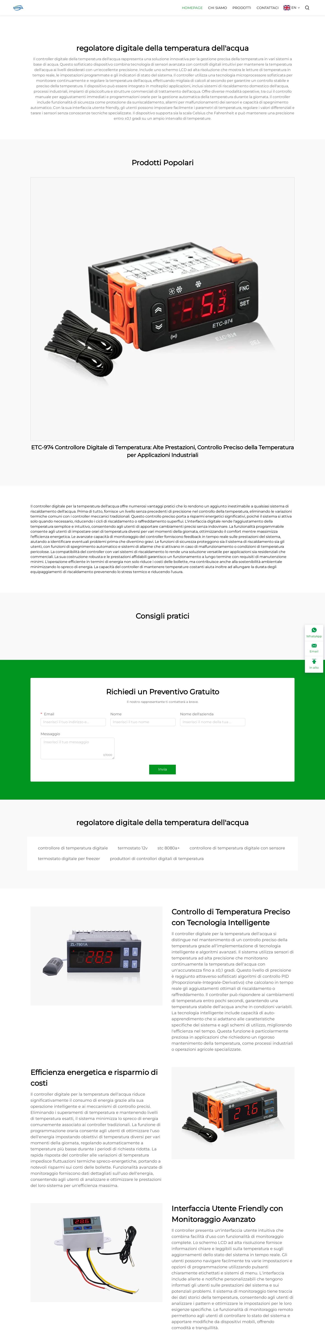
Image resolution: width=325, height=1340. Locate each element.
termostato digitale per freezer (69, 858)
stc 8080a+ (169, 848)
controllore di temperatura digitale (73, 848)
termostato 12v (133, 848)
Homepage (192, 8)
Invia (162, 769)
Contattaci (268, 8)
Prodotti (241, 8)
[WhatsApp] (314, 633)
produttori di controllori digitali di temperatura (157, 858)
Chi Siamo (217, 8)
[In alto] (314, 664)
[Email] (314, 648)
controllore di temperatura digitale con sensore (237, 848)
